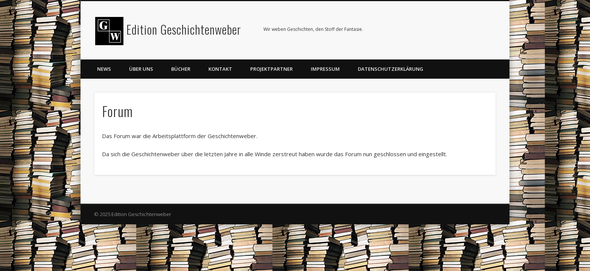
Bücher (180, 68)
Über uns (141, 68)
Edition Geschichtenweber (183, 29)
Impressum (325, 68)
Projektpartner (271, 68)
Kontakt (220, 68)
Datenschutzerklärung (390, 68)
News (104, 68)
